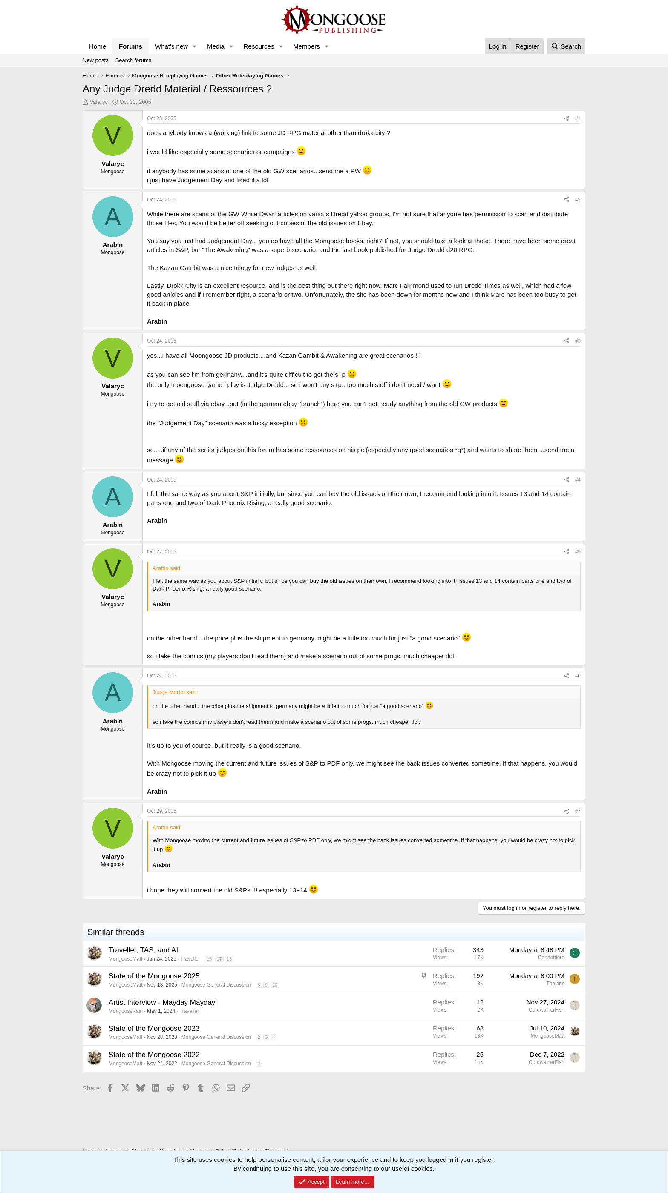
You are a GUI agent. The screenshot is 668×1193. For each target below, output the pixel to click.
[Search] (566, 46)
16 (209, 958)
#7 (578, 811)
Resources (259, 46)
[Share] (566, 118)
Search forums (133, 60)
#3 (578, 341)
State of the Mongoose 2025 (154, 976)
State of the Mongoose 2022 (154, 1055)
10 (274, 984)
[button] (195, 46)
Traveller (190, 959)
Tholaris (555, 984)
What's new (171, 46)
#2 (578, 200)
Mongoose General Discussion (216, 985)
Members (306, 46)
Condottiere (551, 958)
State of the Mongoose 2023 (154, 1028)
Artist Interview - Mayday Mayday (162, 1002)
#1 (578, 118)
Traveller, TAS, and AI (143, 950)
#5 (578, 552)
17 (219, 958)
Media (216, 46)
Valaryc (99, 102)
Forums (130, 46)
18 (229, 958)
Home (97, 46)
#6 (578, 676)
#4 (578, 480)
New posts (96, 60)
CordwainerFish (546, 1010)
